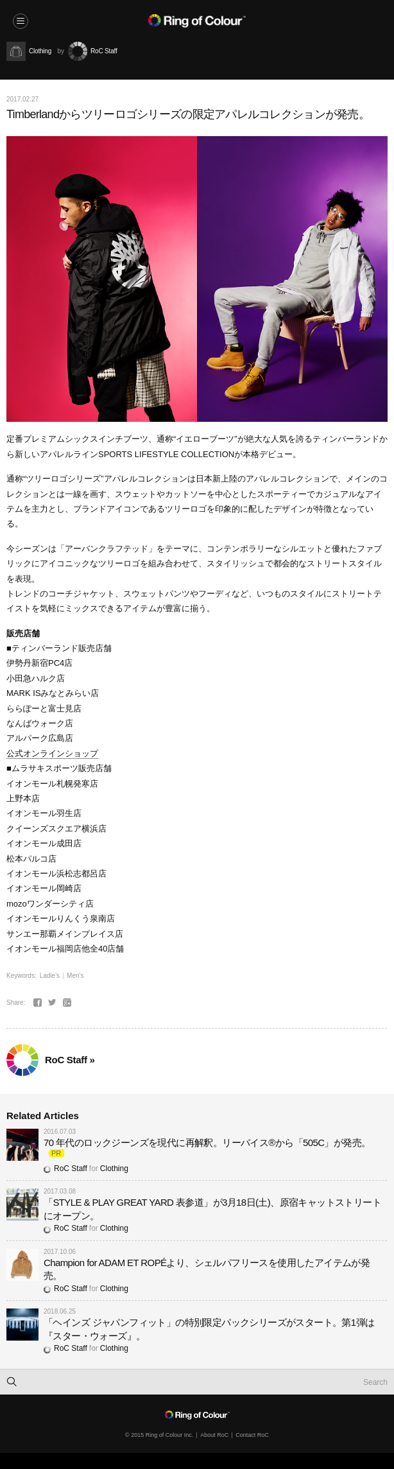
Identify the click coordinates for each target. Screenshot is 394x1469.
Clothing (114, 1168)
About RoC (214, 1435)
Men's (75, 975)
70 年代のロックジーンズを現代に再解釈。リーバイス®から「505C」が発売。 (207, 1142)
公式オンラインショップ (52, 753)
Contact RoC (252, 1435)
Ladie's (50, 975)
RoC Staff (65, 1168)
